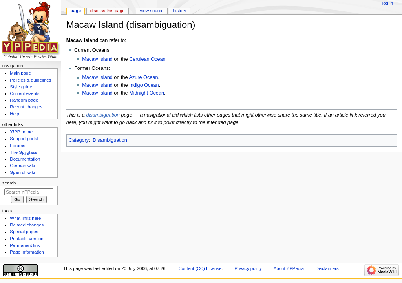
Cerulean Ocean (147, 59)
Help (14, 113)
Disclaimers (327, 268)
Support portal (24, 138)
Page (75, 10)
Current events (24, 93)
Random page (24, 100)
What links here (25, 218)
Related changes (27, 225)
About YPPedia (289, 268)
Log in (387, 3)
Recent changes (26, 106)
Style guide (21, 86)
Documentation (25, 159)
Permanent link (25, 245)
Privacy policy (248, 268)
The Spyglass (23, 152)
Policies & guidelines (30, 80)
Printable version (26, 238)
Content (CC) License (200, 268)
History (179, 10)
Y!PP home (21, 132)
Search (9, 183)
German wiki (22, 165)
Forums (17, 145)
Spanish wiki (22, 172)
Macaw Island (97, 59)
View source (151, 10)
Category (79, 140)
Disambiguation (110, 140)
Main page (20, 73)
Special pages (24, 231)
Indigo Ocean (144, 85)
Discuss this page (107, 10)
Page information (27, 252)
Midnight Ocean (146, 93)
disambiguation (102, 115)
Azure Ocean (143, 77)
